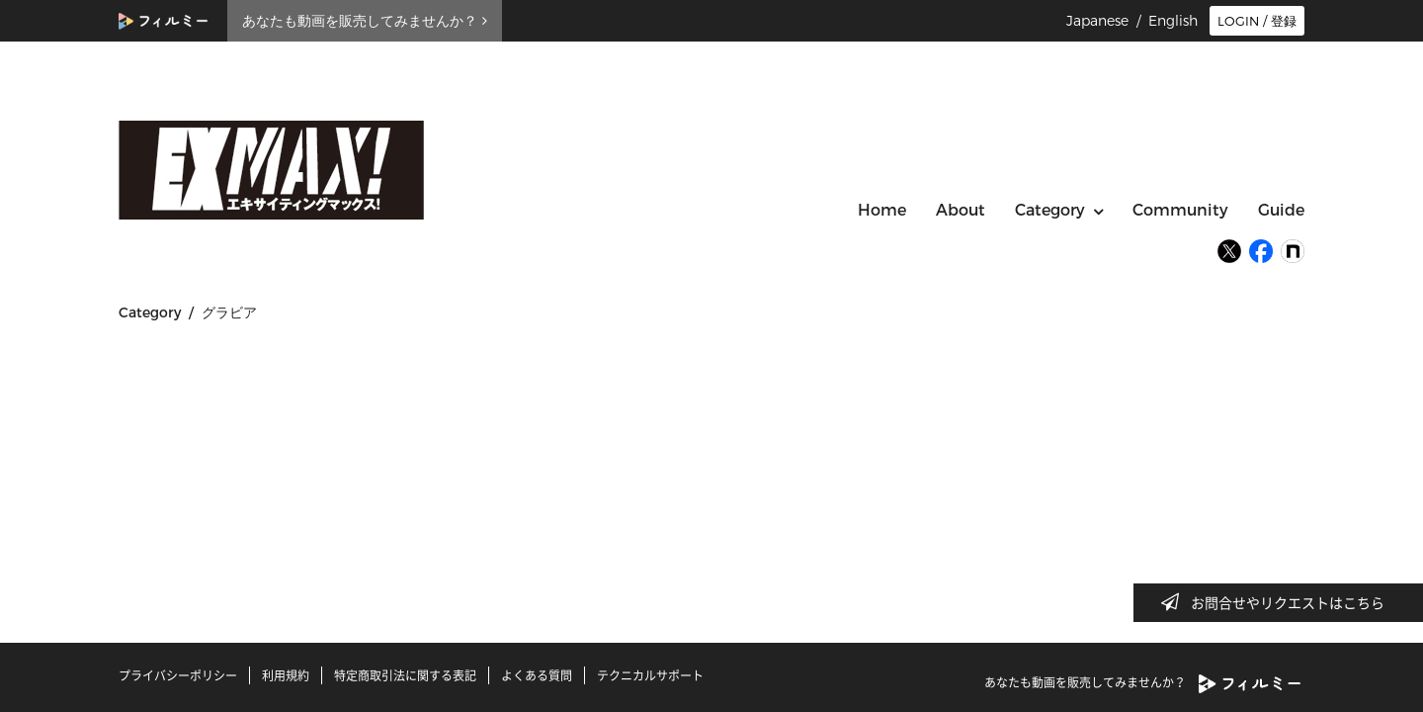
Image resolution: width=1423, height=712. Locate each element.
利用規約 (285, 675)
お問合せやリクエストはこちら (1278, 602)
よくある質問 (536, 675)
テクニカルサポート (650, 675)
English (1173, 21)
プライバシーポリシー (178, 675)
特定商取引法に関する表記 (405, 675)
